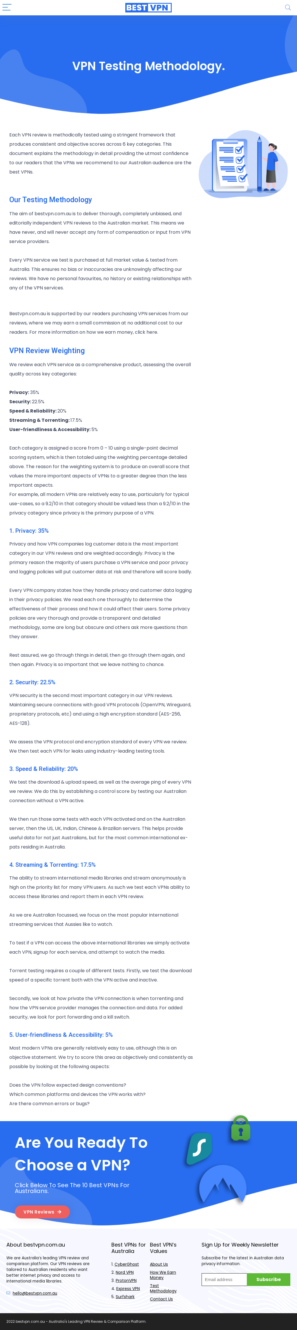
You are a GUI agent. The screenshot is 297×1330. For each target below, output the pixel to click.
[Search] (288, 7)
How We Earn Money (163, 1274)
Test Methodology (163, 1288)
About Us (159, 1264)
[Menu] (7, 7)
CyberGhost (127, 1264)
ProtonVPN (126, 1280)
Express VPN (128, 1288)
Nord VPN (125, 1272)
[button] (42, 1211)
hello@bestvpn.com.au (35, 1293)
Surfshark (125, 1297)
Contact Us (161, 1299)
